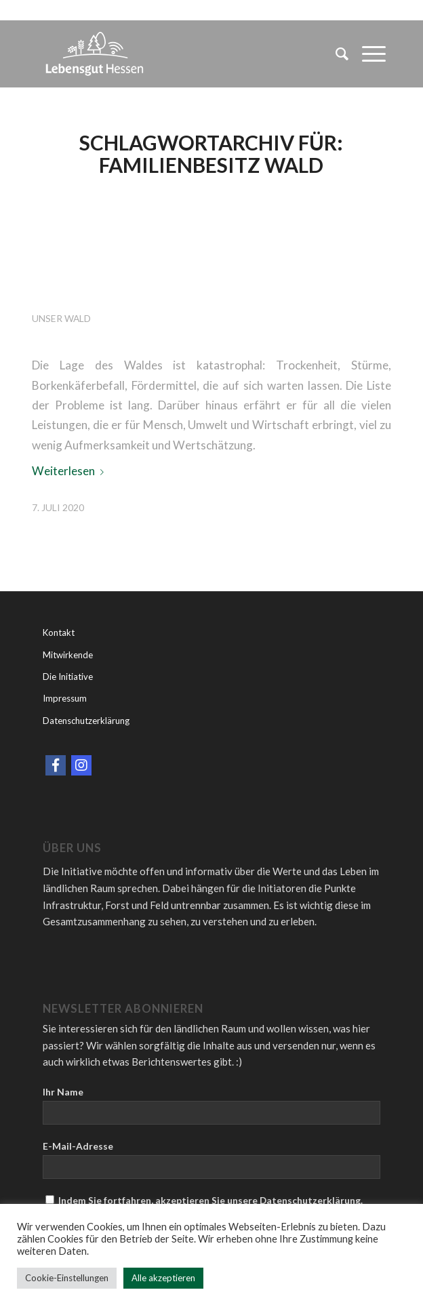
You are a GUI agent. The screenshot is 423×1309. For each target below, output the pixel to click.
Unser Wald (61, 318)
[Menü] (367, 53)
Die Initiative (68, 676)
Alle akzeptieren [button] (163, 1277)
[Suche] (335, 53)
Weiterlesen (70, 471)
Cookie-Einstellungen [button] (66, 1277)
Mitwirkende (68, 654)
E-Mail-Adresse (78, 1146)
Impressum (65, 698)
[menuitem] (335, 53)
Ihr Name (63, 1091)
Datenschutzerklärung (86, 720)
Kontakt (59, 632)
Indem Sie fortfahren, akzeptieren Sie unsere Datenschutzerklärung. (204, 1200)
